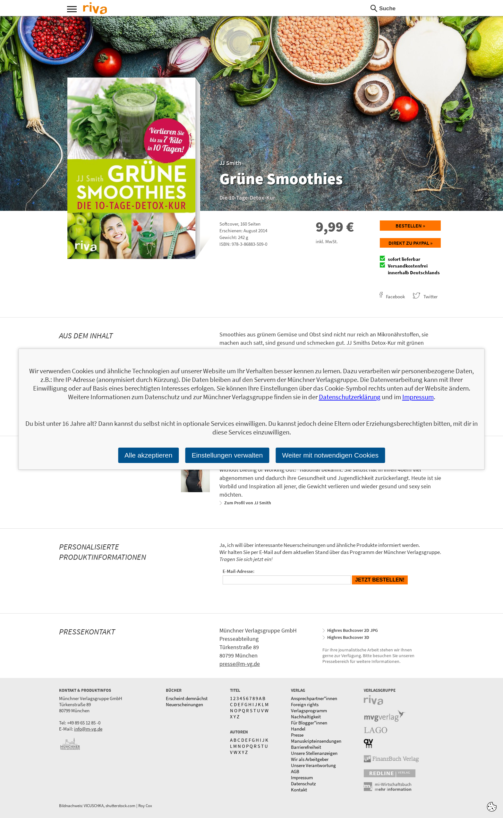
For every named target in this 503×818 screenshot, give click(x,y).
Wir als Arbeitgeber (309, 759)
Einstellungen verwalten (227, 455)
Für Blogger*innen (309, 723)
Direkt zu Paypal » (410, 243)
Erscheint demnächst (187, 698)
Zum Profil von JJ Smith (247, 503)
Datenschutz (303, 784)
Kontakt (299, 790)
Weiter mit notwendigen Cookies (330, 455)
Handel (298, 729)
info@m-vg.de (88, 729)
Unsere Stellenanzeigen (314, 753)
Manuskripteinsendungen (316, 741)
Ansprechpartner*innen (314, 698)
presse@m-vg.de (239, 663)
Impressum (302, 777)
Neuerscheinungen (184, 704)
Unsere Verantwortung (313, 765)
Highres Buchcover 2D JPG (352, 630)
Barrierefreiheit (306, 747)
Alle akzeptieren (148, 455)
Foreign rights (305, 704)
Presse (297, 735)
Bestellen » (410, 225)
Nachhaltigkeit (306, 717)
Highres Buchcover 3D (348, 637)
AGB (295, 771)
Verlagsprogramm (309, 710)
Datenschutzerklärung (349, 396)
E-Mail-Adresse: (238, 571)
